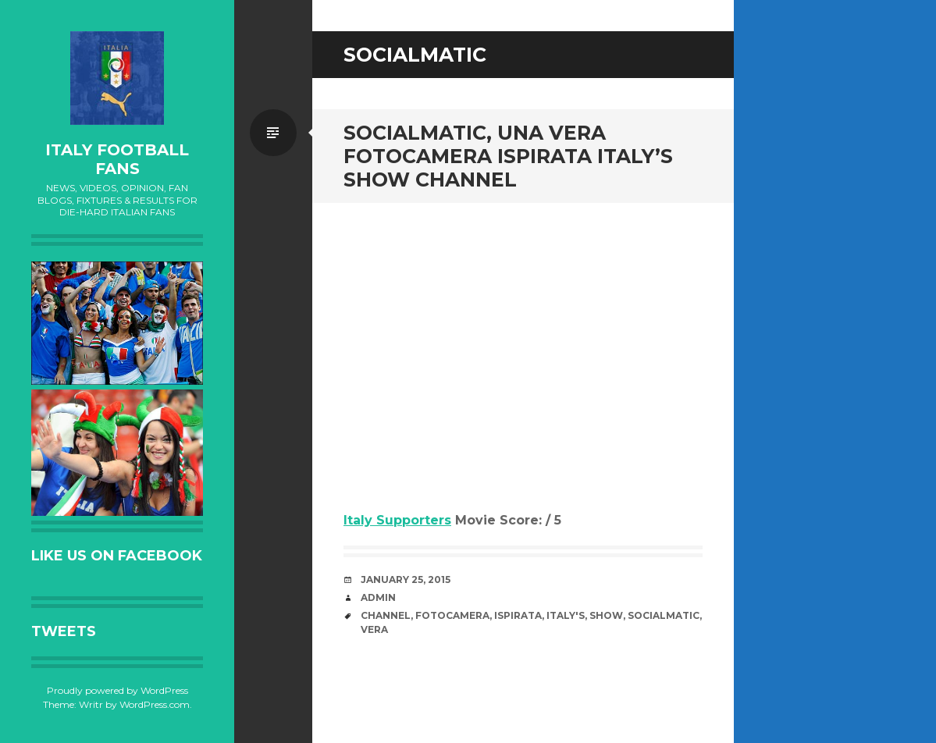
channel (386, 615)
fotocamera (452, 615)
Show (606, 615)
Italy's (565, 615)
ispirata (518, 615)
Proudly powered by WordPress (117, 690)
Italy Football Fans (117, 159)
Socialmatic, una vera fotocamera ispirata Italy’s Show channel (508, 156)
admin (378, 597)
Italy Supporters (397, 520)
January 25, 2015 (405, 579)
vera (374, 629)
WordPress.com (154, 704)
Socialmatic (663, 615)
